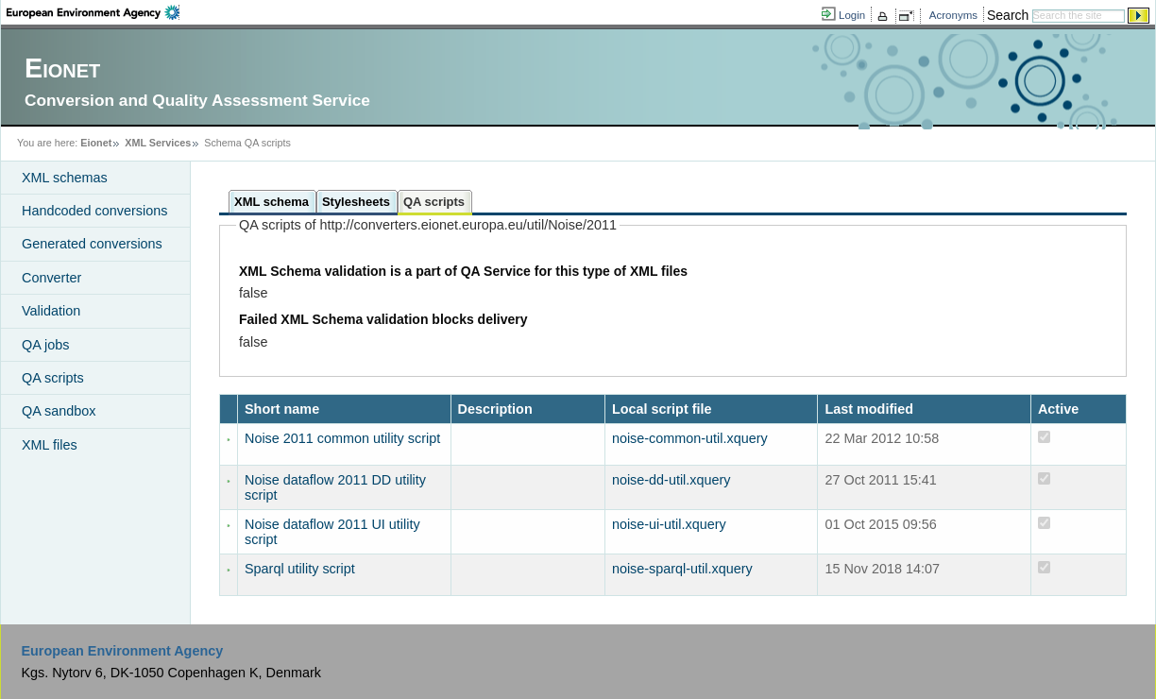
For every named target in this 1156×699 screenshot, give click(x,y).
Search (1007, 15)
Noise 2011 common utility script (342, 438)
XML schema (271, 202)
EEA (93, 12)
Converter (51, 277)
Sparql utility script (300, 568)
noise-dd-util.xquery (671, 479)
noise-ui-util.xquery (669, 524)
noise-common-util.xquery (690, 438)
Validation (51, 310)
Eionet (95, 142)
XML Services (158, 142)
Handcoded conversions (94, 210)
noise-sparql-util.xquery (682, 568)
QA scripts (53, 377)
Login (852, 15)
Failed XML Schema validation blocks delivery (383, 319)
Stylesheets (356, 202)
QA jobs (45, 344)
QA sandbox (58, 410)
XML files (49, 444)
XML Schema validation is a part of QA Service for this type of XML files (463, 271)
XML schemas (65, 177)
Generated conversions (92, 243)
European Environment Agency (122, 650)
